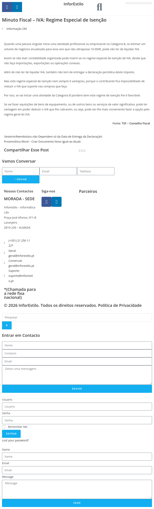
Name (6, 449)
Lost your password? (15, 440)
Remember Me (14, 427)
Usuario (7, 399)
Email (5, 463)
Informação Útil (17, 29)
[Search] (7, 325)
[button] (138, 3)
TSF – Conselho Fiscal (136, 123)
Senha (6, 413)
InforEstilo (73, 4)
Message (7, 477)
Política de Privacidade (120, 305)
